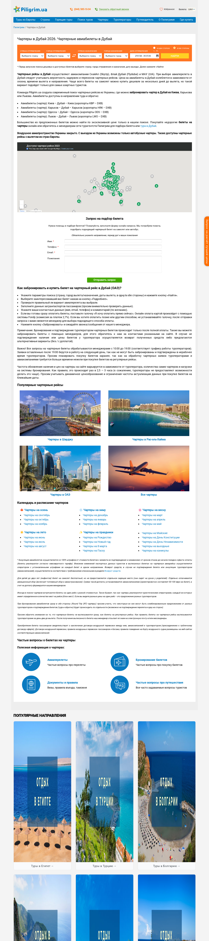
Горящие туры (63, 19)
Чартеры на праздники (98, 532)
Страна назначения (87, 51)
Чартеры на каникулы (155, 550)
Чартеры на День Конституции (161, 537)
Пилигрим (18, 27)
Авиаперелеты (57, 660)
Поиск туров (85, 19)
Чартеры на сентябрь (37, 515)
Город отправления (56, 51)
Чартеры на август (35, 546)
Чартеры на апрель (153, 519)
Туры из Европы (25, 19)
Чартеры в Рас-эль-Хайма (149, 439)
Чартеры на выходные (155, 546)
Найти (175, 56)
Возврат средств (112, 571)
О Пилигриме (167, 19)
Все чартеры (149, 494)
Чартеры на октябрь (36, 519)
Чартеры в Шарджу (60, 439)
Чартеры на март (152, 515)
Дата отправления (144, 51)
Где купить (186, 19)
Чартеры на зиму (94, 510)
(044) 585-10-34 (80, 9)
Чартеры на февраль (95, 523)
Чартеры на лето (35, 532)
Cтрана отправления (30, 51)
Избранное (169, 9)
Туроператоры (122, 19)
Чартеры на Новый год (97, 541)
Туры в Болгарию (165, 866)
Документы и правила (62, 682)
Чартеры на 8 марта (95, 546)
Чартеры (103, 19)
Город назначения (113, 51)
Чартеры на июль (34, 541)
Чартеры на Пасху (94, 550)
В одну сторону (163, 48)
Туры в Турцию (103, 866)
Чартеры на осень (36, 510)
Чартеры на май (151, 523)
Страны (45, 19)
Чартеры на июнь (34, 537)
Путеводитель (145, 19)
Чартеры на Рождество (97, 537)
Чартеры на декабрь (95, 515)
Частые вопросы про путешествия (159, 682)
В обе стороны (183, 48)
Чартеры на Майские (155, 533)
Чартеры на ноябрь (35, 523)
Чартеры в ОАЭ (60, 494)
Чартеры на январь (94, 519)
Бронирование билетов (151, 660)
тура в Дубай (148, 125)
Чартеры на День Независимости (162, 541)
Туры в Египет (40, 866)
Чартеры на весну (154, 510)
